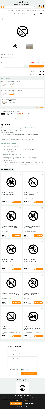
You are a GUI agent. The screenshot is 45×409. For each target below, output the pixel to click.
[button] (22, 406)
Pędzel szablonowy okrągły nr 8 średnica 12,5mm (12, 90)
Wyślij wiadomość (29, 373)
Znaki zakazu (41, 10)
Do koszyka (17, 201)
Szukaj (34, 7)
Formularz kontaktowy (7, 121)
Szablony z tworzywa (8, 10)
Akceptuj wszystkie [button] (16, 403)
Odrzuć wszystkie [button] (29, 403)
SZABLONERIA (10, 54)
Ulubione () (39, 6)
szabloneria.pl (22, 2)
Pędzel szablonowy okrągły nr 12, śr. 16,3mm (11, 81)
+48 (20, 118)
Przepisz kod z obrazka (15, 369)
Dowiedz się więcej (25, 400)
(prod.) (43, 6)
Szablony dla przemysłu (20, 10)
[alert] (22, 401)
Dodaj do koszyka (37, 66)
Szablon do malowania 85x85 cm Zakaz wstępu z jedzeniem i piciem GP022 (32, 328)
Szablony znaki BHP (31, 10)
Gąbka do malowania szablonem (8, 99)
